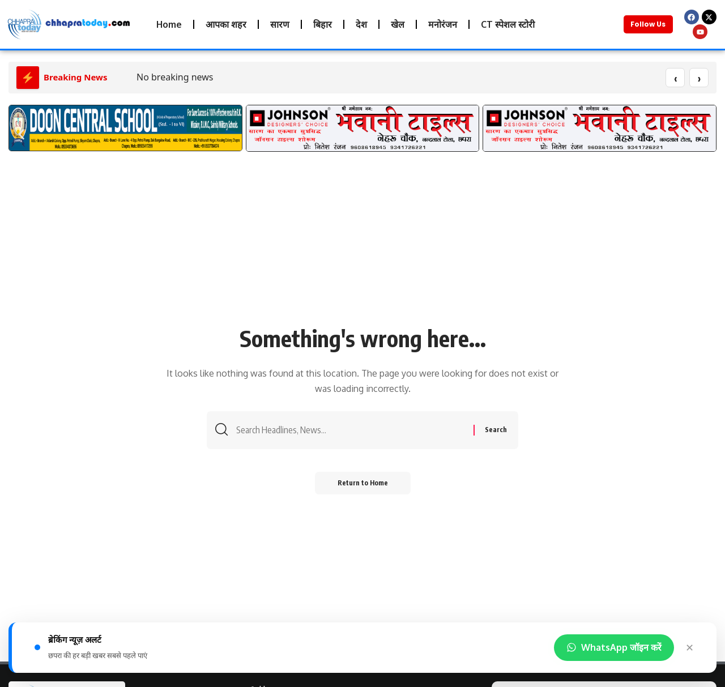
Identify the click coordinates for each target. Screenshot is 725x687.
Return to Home (363, 483)
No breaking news (175, 77)
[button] (21, 134)
